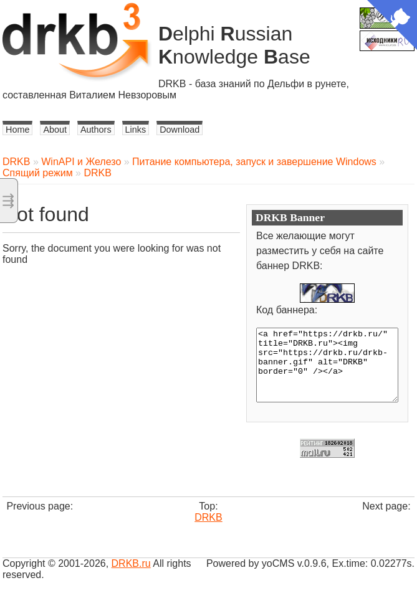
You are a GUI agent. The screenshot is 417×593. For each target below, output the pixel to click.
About (55, 130)
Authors (96, 130)
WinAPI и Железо (81, 161)
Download (179, 130)
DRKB (16, 161)
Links (135, 130)
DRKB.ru (131, 563)
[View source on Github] (392, 26)
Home (17, 130)
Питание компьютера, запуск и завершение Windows (254, 161)
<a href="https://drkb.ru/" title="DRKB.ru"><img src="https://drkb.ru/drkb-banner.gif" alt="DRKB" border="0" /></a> (327, 365)
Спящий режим (37, 173)
